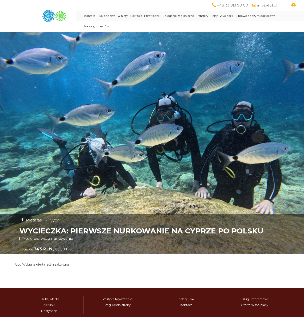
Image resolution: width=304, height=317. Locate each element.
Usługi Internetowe (254, 299)
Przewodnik (152, 15)
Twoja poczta (106, 15)
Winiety (123, 15)
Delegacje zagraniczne (178, 15)
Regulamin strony (117, 305)
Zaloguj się (186, 299)
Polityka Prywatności (117, 299)
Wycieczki (227, 15)
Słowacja (136, 15)
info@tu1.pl (267, 5)
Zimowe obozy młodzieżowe (255, 15)
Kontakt (89, 15)
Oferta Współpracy (254, 305)
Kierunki (49, 305)
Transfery (202, 15)
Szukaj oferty (49, 299)
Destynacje (49, 311)
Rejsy (214, 15)
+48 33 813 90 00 (232, 5)
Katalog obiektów (96, 26)
